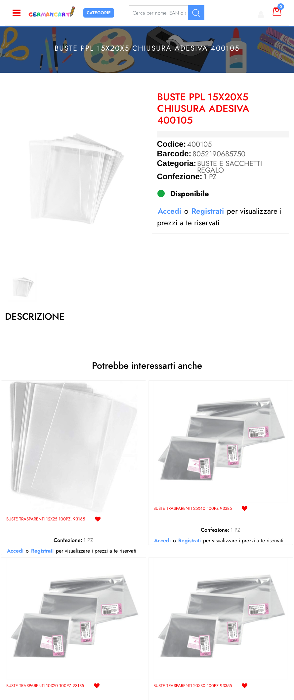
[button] (71, 179)
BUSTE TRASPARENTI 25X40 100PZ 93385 (192, 509)
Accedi (169, 211)
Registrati (207, 211)
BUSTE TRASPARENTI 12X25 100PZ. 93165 (45, 519)
